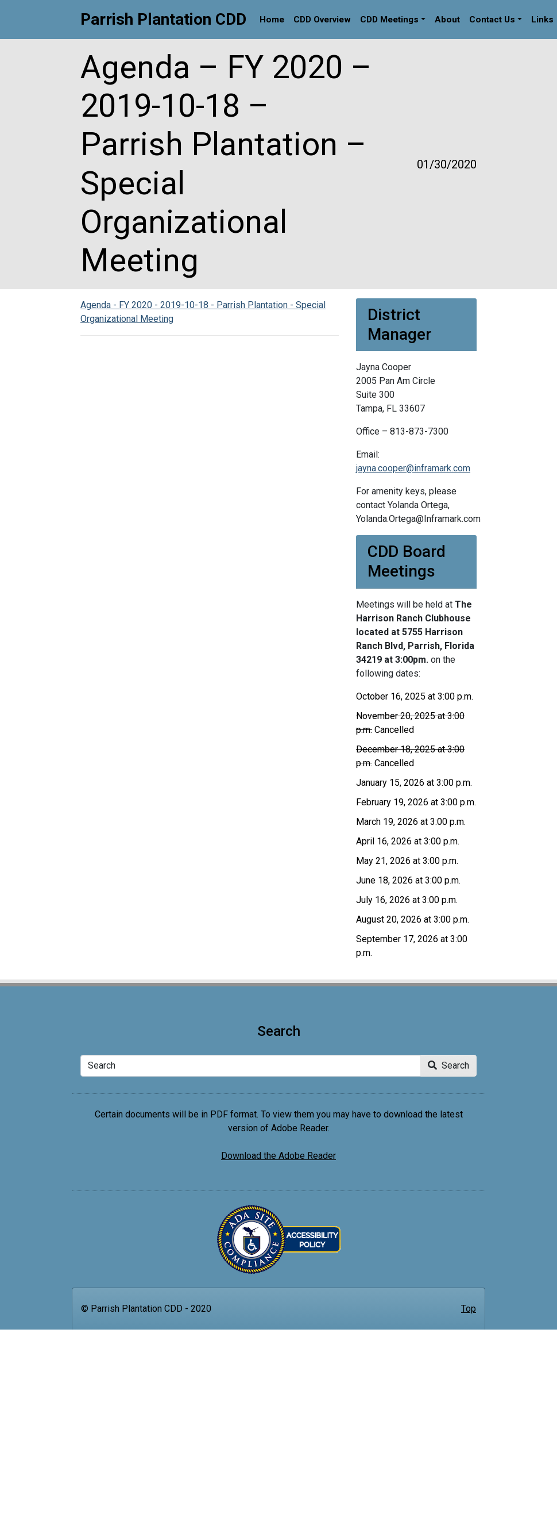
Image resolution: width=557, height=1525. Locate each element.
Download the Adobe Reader (278, 1155)
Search (448, 1065)
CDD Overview (322, 19)
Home (272, 19)
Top (468, 1308)
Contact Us (492, 19)
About (447, 19)
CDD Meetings (389, 19)
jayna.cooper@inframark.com (413, 468)
